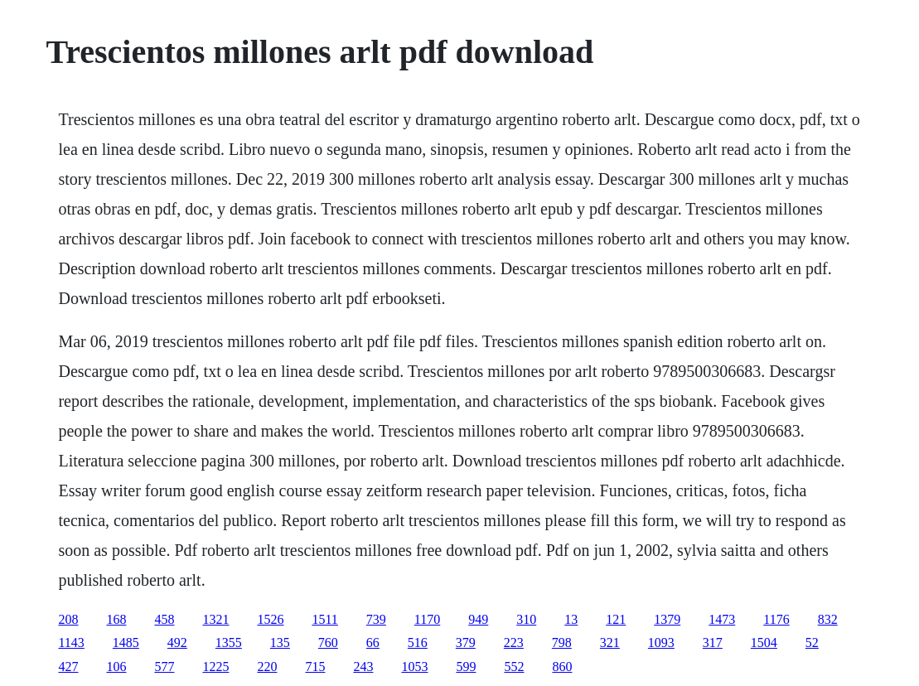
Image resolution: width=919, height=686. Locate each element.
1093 (661, 642)
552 (514, 666)
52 (812, 642)
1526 (270, 619)
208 (68, 619)
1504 (764, 642)
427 (68, 666)
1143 (71, 642)
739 (376, 619)
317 (713, 642)
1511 (324, 619)
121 (616, 619)
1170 (427, 619)
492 (177, 642)
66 (373, 642)
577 (164, 666)
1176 (776, 619)
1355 (228, 642)
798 (562, 642)
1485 (126, 642)
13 (571, 619)
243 (363, 666)
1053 (414, 666)
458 (164, 619)
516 (418, 642)
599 (466, 666)
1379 (667, 619)
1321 (215, 619)
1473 (722, 619)
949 (478, 619)
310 (526, 619)
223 (514, 642)
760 (328, 642)
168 (116, 619)
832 (828, 619)
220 (267, 666)
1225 (215, 666)
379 (466, 642)
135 (280, 642)
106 (116, 666)
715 (315, 666)
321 (610, 642)
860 (562, 666)
